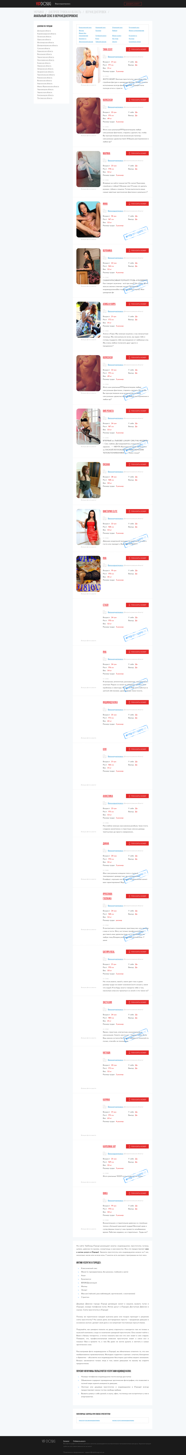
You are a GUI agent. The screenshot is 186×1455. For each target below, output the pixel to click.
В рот (97, 38)
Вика (105, 1193)
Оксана (106, 464)
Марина (106, 153)
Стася (105, 604)
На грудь (115, 38)
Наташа (106, 1052)
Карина (106, 1099)
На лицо (131, 38)
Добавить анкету (133, 4)
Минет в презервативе (136, 30)
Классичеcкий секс (85, 27)
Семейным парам (135, 41)
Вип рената (108, 410)
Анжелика (108, 796)
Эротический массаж (86, 41)
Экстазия (107, 1002)
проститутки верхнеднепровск (89, 1420)
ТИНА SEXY (107, 49)
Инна (105, 203)
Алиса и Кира (109, 303)
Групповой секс (134, 27)
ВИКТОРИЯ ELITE (110, 511)
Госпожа (98, 30)
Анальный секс (100, 27)
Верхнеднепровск (96, 12)
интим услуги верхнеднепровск (123, 1420)
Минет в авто (116, 35)
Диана (106, 843)
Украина (39, 12)
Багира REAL (109, 951)
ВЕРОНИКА (107, 250)
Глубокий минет (100, 35)
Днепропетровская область (64, 12)
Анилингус (82, 38)
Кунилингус (133, 35)
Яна (104, 558)
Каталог (66, 1441)
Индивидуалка (110, 702)
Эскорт (114, 41)
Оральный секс (117, 27)
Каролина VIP (109, 1146)
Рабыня (114, 30)
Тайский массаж (100, 41)
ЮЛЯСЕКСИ (108, 99)
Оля (105, 749)
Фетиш (81, 30)
